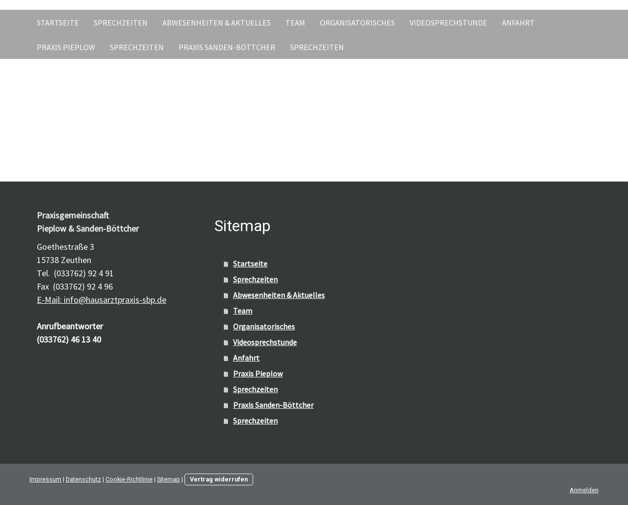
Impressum (45, 479)
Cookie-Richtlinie (129, 479)
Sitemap (168, 479)
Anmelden (584, 490)
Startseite (58, 22)
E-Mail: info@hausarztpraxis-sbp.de (101, 299)
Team (295, 22)
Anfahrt (518, 22)
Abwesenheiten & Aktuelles (216, 22)
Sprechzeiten (121, 22)
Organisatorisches (357, 22)
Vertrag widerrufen (219, 479)
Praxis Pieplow (66, 47)
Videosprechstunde (448, 22)
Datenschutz (83, 479)
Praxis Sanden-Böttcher (227, 47)
